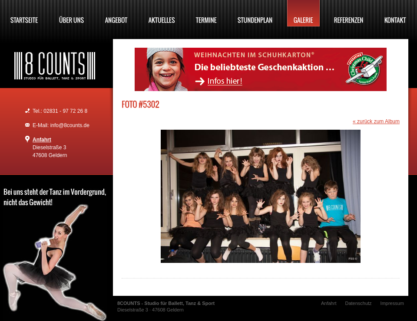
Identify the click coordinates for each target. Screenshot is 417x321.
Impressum (392, 303)
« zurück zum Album (376, 121)
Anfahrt (42, 140)
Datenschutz (358, 303)
